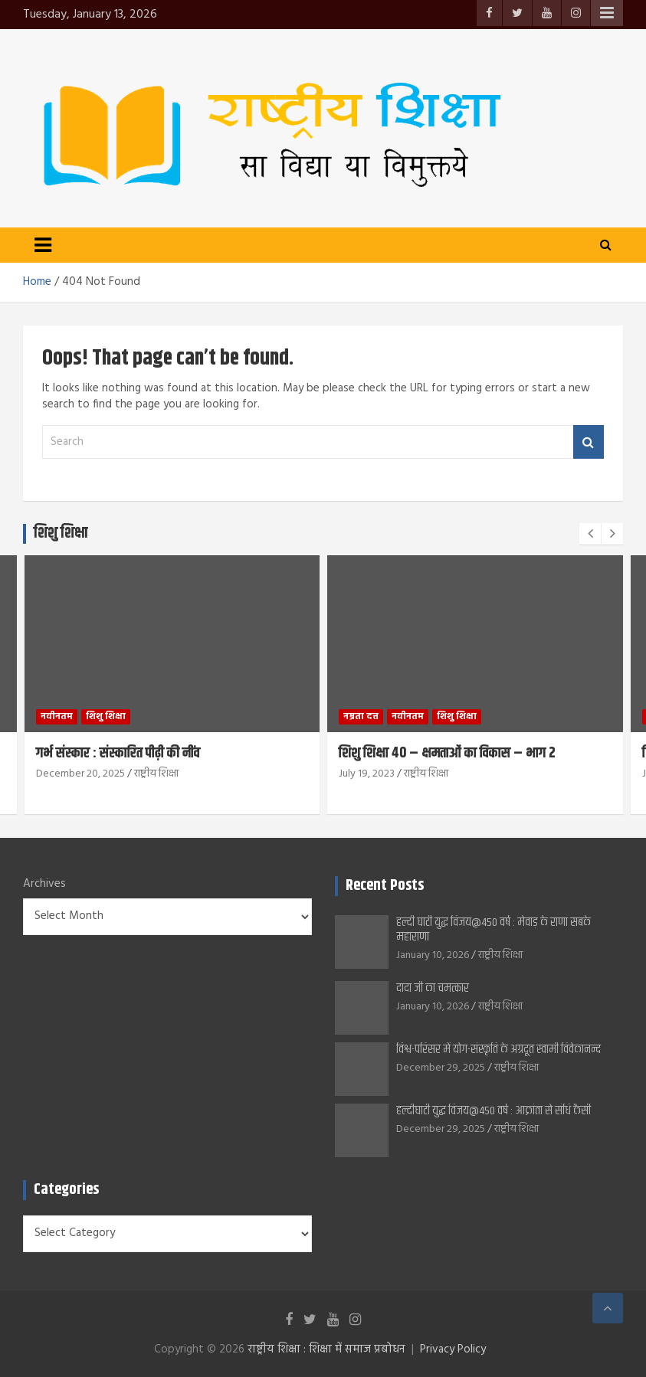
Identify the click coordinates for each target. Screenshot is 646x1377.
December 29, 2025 (440, 1068)
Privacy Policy (453, 1349)
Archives (44, 884)
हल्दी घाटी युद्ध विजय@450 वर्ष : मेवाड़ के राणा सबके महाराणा (493, 930)
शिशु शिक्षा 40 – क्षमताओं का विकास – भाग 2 (447, 753)
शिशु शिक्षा (106, 716)
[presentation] (590, 534)
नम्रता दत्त (361, 716)
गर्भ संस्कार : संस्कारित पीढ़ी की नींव (118, 753)
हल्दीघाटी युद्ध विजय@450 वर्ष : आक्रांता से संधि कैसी (493, 1110)
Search (588, 442)
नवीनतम (57, 716)
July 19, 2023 (367, 774)
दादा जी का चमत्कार (440, 988)
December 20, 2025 (80, 774)
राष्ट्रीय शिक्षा (156, 774)
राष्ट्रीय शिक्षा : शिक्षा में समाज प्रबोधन (326, 1349)
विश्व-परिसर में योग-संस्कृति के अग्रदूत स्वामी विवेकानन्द (498, 1049)
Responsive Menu (607, 13)
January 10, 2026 (432, 955)
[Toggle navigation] (43, 245)
